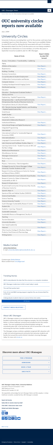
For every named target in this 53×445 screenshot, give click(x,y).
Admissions (26, 362)
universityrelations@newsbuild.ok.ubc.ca (21, 250)
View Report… (41, 66)
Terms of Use (17, 442)
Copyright (23, 442)
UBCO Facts (26, 371)
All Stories (27, 301)
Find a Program (26, 358)
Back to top (6, 426)
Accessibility (30, 442)
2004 (7, 13)
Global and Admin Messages (10, 408)
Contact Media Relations (13, 307)
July (10, 13)
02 (12, 13)
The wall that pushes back (11, 288)
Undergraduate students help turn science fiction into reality (21, 298)
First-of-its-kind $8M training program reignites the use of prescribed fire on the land (25, 293)
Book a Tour (26, 367)
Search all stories (7, 400)
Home (3, 13)
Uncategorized (19, 261)
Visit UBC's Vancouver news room (12, 405)
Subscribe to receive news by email (12, 403)
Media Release (15, 259)
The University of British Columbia (19, 3)
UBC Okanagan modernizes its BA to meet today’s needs (20, 284)
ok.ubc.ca (19, 337)
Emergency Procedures (7, 442)
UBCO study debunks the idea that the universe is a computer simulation (25, 280)
